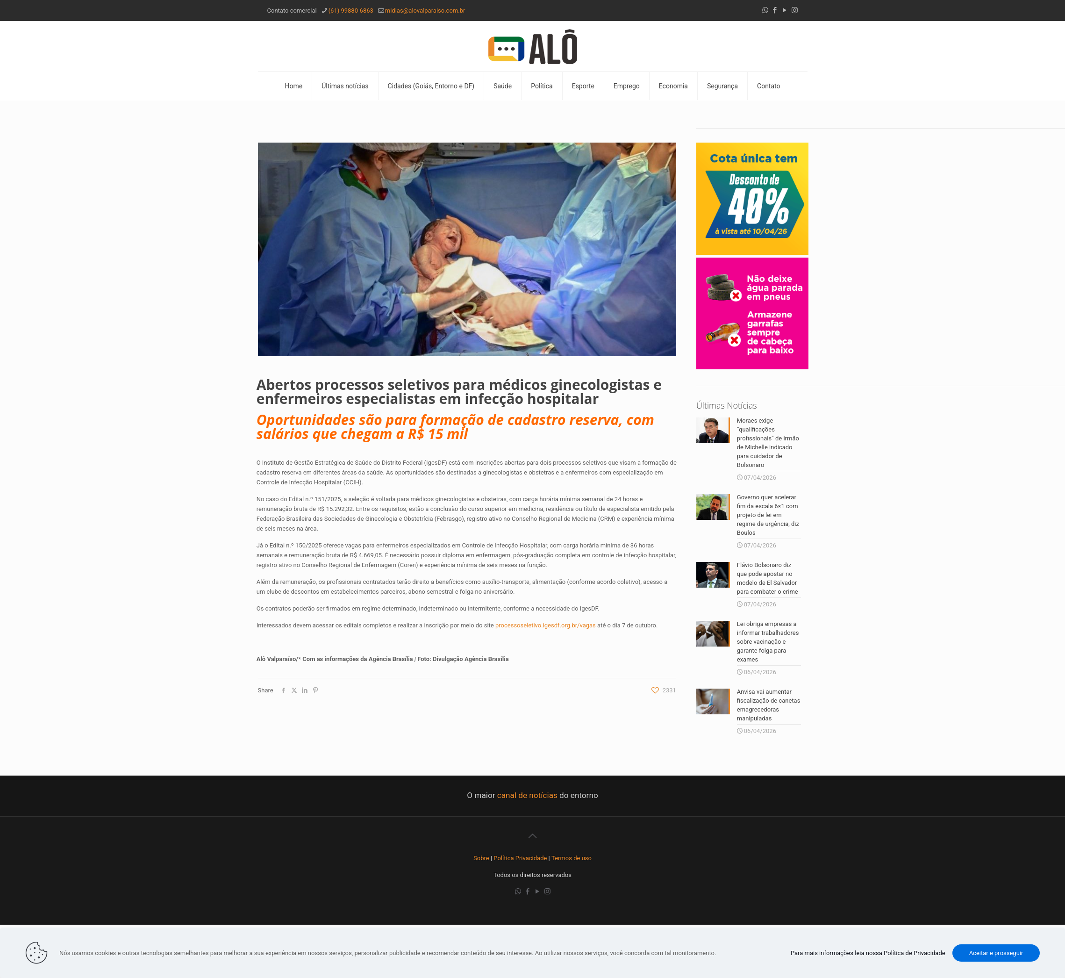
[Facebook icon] (775, 10)
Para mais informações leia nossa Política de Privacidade (868, 952)
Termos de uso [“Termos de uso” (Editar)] (571, 858)
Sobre (481, 858)
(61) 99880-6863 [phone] (351, 10)
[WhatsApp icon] (765, 10)
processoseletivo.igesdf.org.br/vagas (545, 625)
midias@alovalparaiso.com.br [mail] (425, 10)
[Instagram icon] (794, 10)
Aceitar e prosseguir (996, 952)
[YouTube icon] (784, 10)
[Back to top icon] (533, 836)
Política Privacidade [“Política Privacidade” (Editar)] (520, 858)
